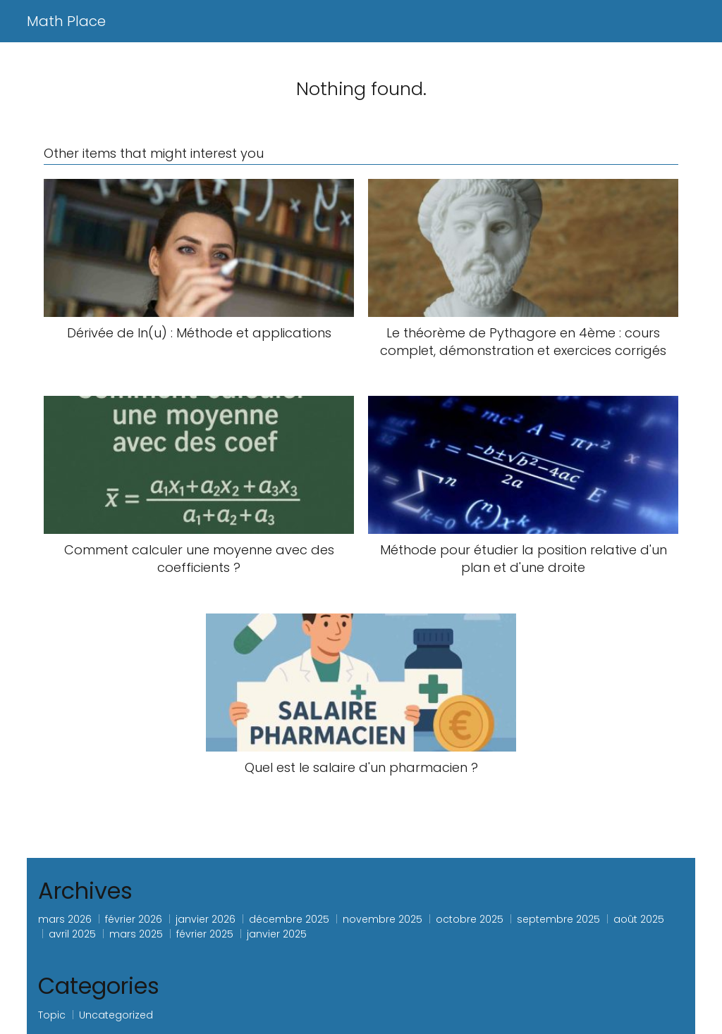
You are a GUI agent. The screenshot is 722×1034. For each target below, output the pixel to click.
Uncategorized (116, 1015)
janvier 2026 (205, 919)
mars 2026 (65, 919)
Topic (52, 1015)
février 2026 (133, 919)
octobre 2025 (469, 919)
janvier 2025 (277, 934)
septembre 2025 (558, 919)
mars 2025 (136, 934)
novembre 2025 (382, 919)
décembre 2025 (289, 919)
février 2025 (204, 934)
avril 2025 (72, 934)
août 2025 (638, 919)
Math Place (66, 21)
